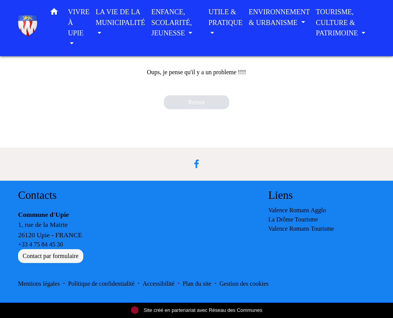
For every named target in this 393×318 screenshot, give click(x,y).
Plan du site (197, 283)
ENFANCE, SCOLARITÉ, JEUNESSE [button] (171, 22)
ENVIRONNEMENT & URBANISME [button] (279, 17)
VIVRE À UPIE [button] (78, 22)
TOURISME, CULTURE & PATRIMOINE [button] (338, 22)
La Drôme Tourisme (293, 219)
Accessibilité (159, 283)
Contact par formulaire (51, 256)
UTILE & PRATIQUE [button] (225, 17)
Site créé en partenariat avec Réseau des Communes (197, 310)
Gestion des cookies (244, 283)
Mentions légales (39, 283)
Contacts (37, 195)
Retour (196, 102)
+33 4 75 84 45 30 (40, 244)
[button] (54, 13)
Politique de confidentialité (101, 283)
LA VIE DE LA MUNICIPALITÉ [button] (120, 17)
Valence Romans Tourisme (301, 228)
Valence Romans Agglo (297, 210)
